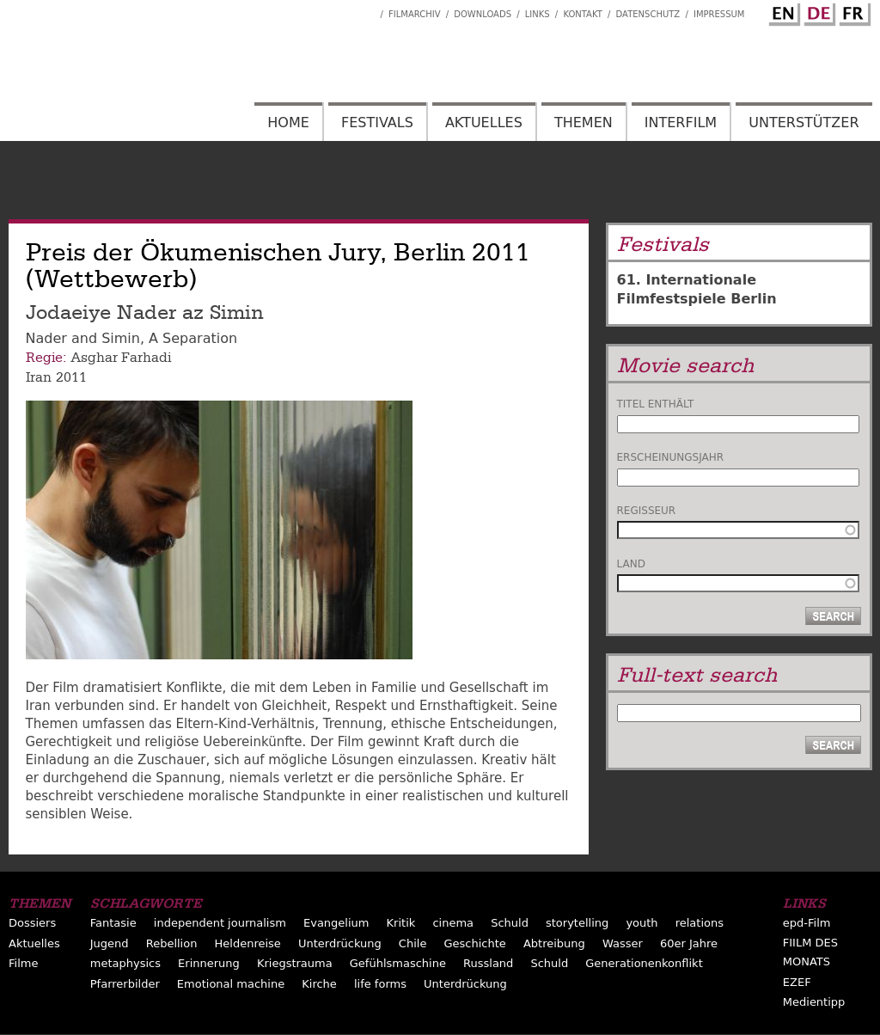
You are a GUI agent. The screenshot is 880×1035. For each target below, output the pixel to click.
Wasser (622, 943)
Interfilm (681, 122)
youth (641, 922)
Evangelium (336, 922)
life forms (380, 983)
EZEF (797, 982)
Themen (583, 122)
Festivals (377, 122)
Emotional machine (230, 983)
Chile (413, 943)
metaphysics (125, 963)
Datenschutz (648, 14)
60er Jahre (689, 943)
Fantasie (113, 922)
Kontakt (582, 14)
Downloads (482, 14)
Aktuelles (483, 122)
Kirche (319, 983)
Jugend (109, 943)
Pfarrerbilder (125, 983)
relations (699, 922)
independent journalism (220, 922)
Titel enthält (655, 404)
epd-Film (807, 922)
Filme (23, 963)
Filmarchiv (414, 14)
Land (631, 564)
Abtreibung (554, 943)
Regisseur (646, 511)
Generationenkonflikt (643, 963)
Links (537, 14)
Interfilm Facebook (367, 9)
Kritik (401, 922)
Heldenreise (248, 943)
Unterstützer (804, 122)
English (782, 11)
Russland (488, 963)
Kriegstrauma (295, 963)
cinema (453, 922)
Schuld (510, 922)
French (852, 11)
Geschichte (474, 943)
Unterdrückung (340, 943)
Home (288, 122)
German (817, 11)
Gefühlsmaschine (398, 963)
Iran (39, 377)
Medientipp (814, 1001)
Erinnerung (209, 963)
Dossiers (32, 922)
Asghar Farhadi (120, 357)
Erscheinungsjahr (670, 457)
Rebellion (172, 943)
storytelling (577, 922)
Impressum (719, 14)
